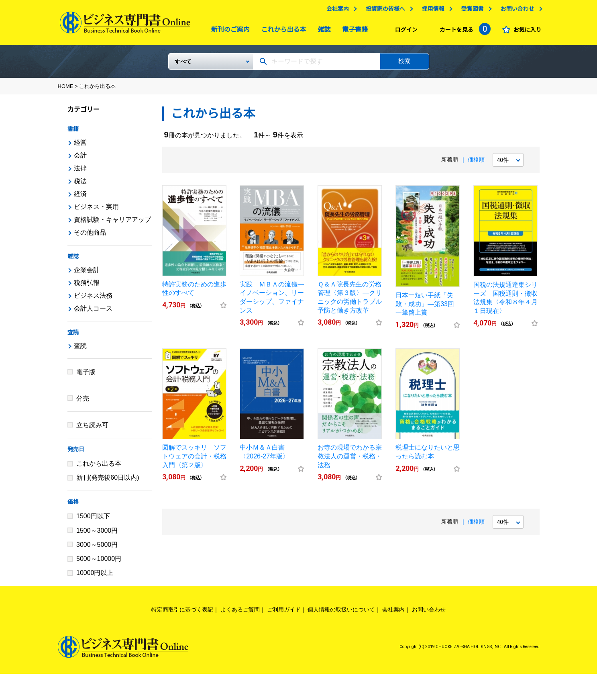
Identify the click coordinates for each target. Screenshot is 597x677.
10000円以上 (95, 576)
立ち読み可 (92, 428)
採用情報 (431, 11)
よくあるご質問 (240, 613)
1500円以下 (93, 519)
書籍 (73, 132)
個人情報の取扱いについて (341, 613)
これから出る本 (281, 31)
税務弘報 (87, 285)
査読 (73, 335)
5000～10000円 (98, 561)
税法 (80, 184)
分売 (82, 401)
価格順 (476, 163)
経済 (80, 197)
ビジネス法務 (93, 298)
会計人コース (93, 311)
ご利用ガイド (284, 613)
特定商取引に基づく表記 (182, 613)
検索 (404, 64)
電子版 (86, 375)
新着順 (449, 163)
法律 (80, 171)
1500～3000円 (97, 533)
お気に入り (525, 32)
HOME (65, 89)
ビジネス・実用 (96, 210)
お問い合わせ (515, 11)
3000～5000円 (97, 547)
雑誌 (322, 31)
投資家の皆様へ (383, 11)
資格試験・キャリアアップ (112, 222)
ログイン (404, 32)
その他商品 (90, 235)
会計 (80, 158)
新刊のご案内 (228, 31)
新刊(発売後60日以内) (107, 480)
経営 (80, 145)
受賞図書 (470, 11)
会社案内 (335, 11)
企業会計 (87, 273)
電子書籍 (353, 31)
